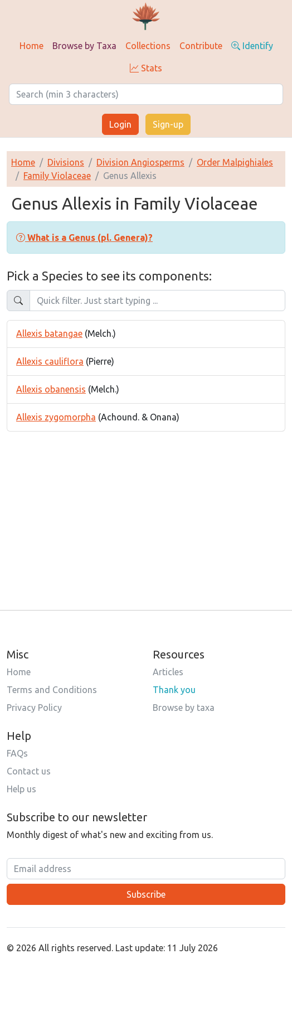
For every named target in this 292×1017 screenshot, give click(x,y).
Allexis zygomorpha (56, 417)
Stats (146, 68)
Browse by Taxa (84, 46)
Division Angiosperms (140, 162)
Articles (168, 672)
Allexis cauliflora (50, 361)
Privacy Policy (34, 708)
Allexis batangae (49, 333)
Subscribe (146, 894)
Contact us (29, 771)
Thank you (174, 690)
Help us (21, 789)
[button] (84, 238)
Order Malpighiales (235, 162)
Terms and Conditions (52, 690)
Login (120, 124)
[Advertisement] (146, 510)
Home (31, 46)
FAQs (17, 753)
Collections (148, 46)
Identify (252, 46)
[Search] (146, 94)
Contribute (200, 46)
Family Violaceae (57, 176)
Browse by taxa (184, 708)
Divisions (65, 162)
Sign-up (168, 124)
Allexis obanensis (51, 389)
